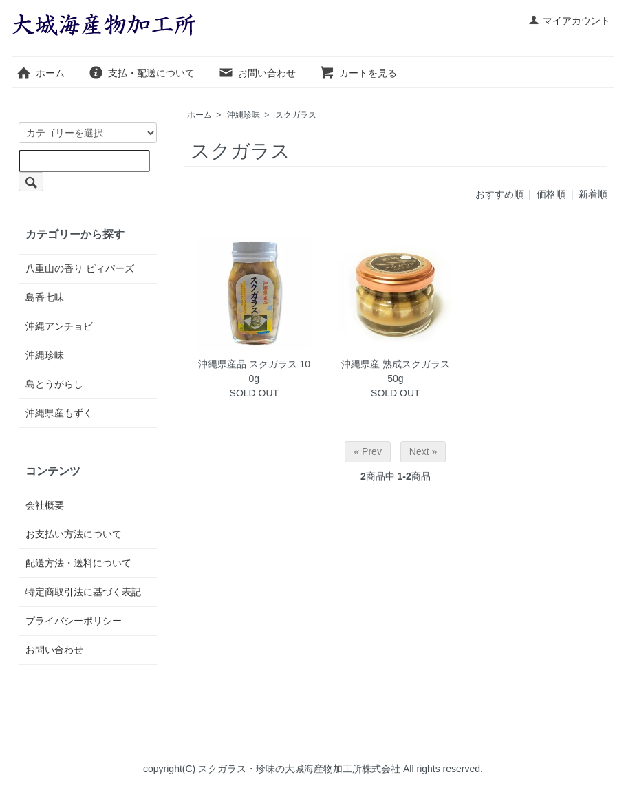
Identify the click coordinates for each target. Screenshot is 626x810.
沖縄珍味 (243, 115)
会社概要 (44, 505)
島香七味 (44, 297)
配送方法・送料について (78, 562)
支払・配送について (141, 72)
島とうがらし (54, 384)
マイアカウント (569, 20)
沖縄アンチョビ (59, 326)
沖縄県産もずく (59, 412)
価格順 (551, 194)
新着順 (593, 194)
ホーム (40, 72)
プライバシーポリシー (73, 620)
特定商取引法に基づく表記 (83, 591)
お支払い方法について (73, 534)
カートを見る (358, 72)
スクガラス (295, 115)
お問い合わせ (257, 72)
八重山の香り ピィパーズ (79, 268)
